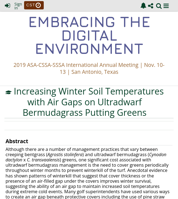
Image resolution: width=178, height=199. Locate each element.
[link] (143, 5)
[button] (166, 6)
